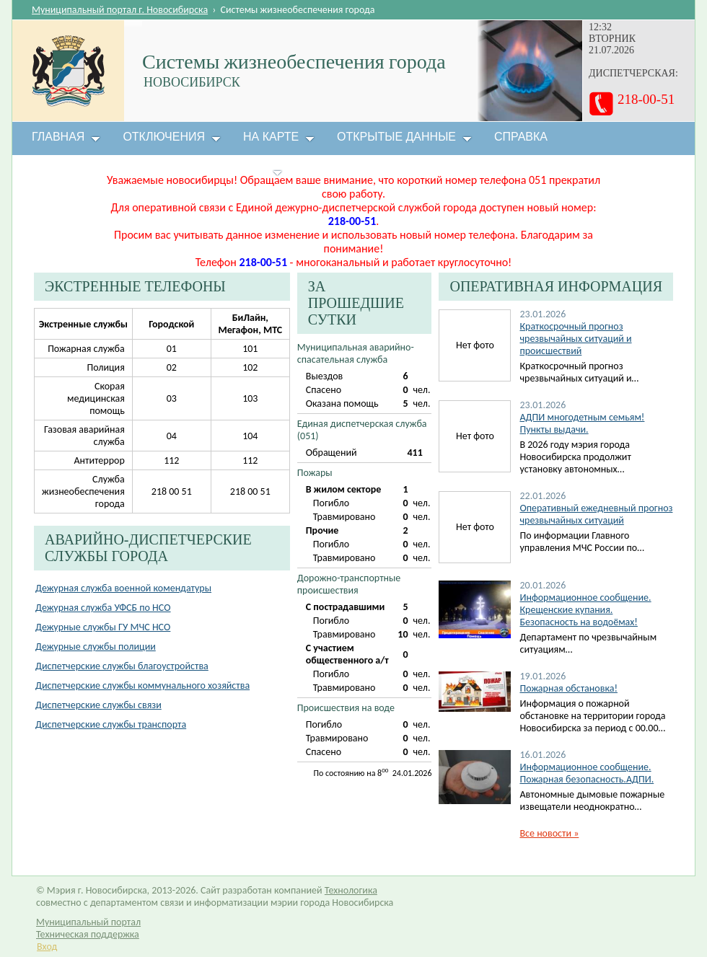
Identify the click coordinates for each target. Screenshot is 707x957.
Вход (47, 946)
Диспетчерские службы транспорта (110, 724)
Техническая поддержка (87, 934)
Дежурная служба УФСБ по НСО (103, 607)
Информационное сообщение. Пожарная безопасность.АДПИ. (586, 773)
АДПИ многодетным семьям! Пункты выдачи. (581, 423)
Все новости (549, 833)
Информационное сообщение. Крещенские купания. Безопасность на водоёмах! (585, 609)
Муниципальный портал (88, 922)
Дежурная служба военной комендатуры (123, 588)
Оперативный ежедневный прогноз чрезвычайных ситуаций (595, 514)
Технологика (351, 890)
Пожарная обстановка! (568, 688)
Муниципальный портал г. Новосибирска (120, 10)
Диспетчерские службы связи (98, 705)
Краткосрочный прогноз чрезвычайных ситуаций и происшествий (575, 338)
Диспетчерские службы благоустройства (121, 666)
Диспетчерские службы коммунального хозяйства (142, 685)
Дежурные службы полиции (95, 646)
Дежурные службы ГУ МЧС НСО (102, 627)
